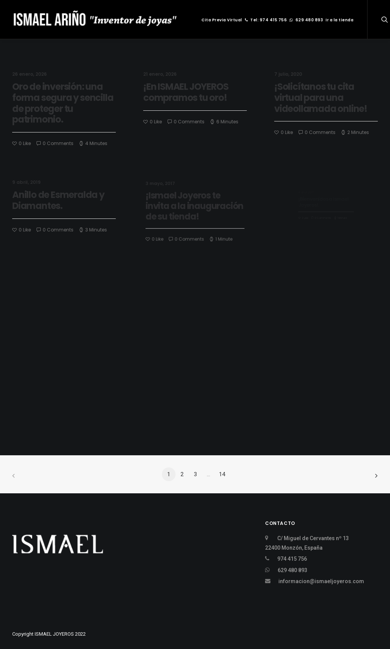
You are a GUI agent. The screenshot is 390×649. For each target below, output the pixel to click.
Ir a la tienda (339, 20)
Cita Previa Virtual (221, 20)
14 (222, 474)
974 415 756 (292, 559)
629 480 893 (306, 20)
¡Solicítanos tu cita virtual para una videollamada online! (321, 98)
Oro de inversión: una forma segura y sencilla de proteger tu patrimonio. (62, 103)
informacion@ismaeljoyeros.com (321, 581)
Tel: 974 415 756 (266, 20)
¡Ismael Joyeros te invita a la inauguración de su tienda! (195, 207)
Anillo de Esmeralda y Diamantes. (59, 200)
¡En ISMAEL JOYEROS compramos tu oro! (185, 92)
